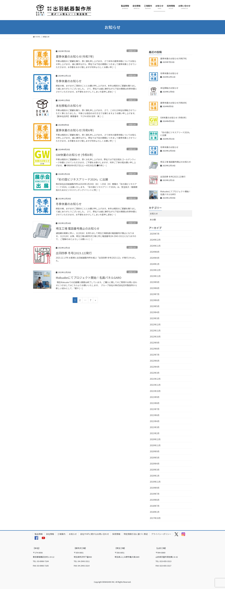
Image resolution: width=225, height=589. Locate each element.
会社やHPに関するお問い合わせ (94, 534)
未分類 (153, 219)
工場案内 (61, 534)
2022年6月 (154, 360)
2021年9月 (154, 397)
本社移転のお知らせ (69, 105)
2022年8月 (154, 348)
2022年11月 (155, 330)
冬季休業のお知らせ (69, 81)
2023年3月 (154, 318)
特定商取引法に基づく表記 (136, 534)
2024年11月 (155, 245)
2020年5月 (154, 457)
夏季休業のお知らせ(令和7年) (75, 56)
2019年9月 (154, 487)
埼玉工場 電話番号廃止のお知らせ (77, 228)
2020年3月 (154, 469)
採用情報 (116, 534)
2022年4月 (154, 366)
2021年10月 (155, 391)
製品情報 (39, 534)
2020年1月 (154, 475)
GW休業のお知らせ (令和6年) (74, 155)
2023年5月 (154, 306)
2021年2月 (154, 433)
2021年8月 (154, 403)
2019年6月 (154, 499)
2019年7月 (154, 493)
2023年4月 (154, 312)
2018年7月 (154, 505)
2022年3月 (154, 372)
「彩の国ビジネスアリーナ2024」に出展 (82, 179)
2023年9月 (154, 282)
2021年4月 (154, 421)
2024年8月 (154, 251)
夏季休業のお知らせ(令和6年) (75, 130)
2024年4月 (154, 257)
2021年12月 (155, 378)
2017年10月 (155, 518)
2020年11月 (155, 445)
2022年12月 (155, 324)
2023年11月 (155, 276)
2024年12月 (155, 239)
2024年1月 (154, 264)
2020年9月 (154, 451)
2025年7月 (154, 233)
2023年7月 (154, 294)
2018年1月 (154, 511)
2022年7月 (154, 354)
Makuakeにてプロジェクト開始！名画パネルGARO (88, 277)
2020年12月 (155, 439)
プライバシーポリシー (161, 534)
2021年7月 (154, 409)
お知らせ (132, 50)
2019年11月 (155, 481)
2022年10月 (155, 336)
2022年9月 (154, 342)
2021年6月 (154, 415)
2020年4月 (154, 463)
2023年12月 (155, 270)
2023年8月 (154, 288)
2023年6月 (154, 300)
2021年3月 (154, 427)
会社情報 (50, 534)
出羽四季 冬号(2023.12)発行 (74, 253)
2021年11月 (155, 384)
